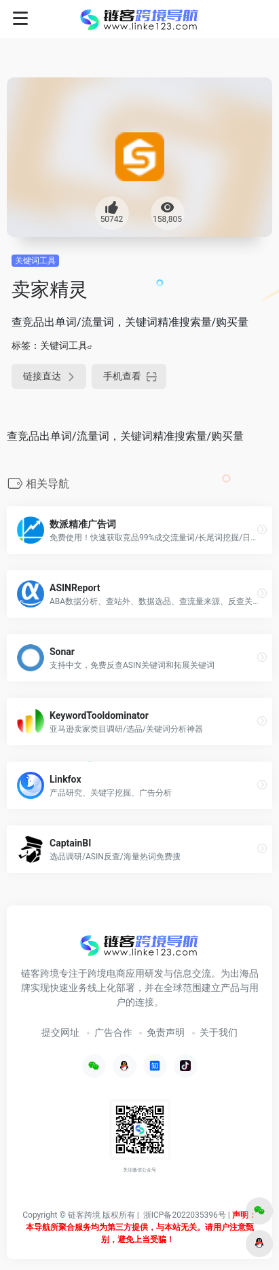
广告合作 (113, 1032)
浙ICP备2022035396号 (184, 1215)
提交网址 (60, 1032)
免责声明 (166, 1032)
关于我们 (219, 1032)
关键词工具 (35, 260)
